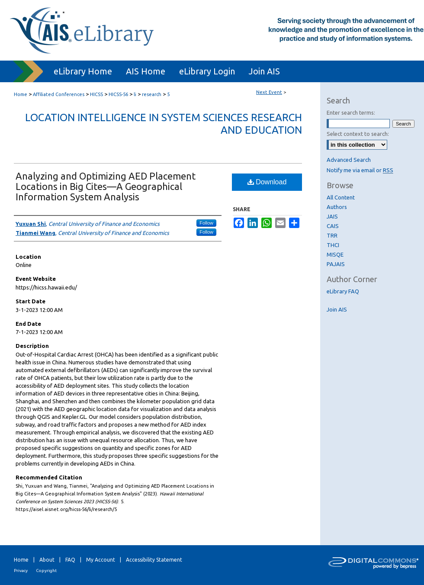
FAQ (70, 559)
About (47, 559)
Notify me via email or (360, 170)
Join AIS (337, 309)
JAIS (332, 216)
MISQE (335, 254)
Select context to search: (358, 134)
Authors (337, 207)
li (136, 94)
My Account (100, 559)
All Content (341, 197)
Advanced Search (349, 160)
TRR (332, 235)
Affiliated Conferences (59, 94)
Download (267, 182)
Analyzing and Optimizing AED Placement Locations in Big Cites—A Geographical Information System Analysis (106, 186)
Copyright (46, 570)
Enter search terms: (351, 112)
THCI (333, 245)
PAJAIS (336, 264)
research (152, 94)
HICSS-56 (119, 94)
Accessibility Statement (154, 559)
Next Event (269, 92)
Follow (206, 222)
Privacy (21, 570)
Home (20, 94)
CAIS (333, 226)
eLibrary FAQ (343, 291)
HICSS (97, 94)
